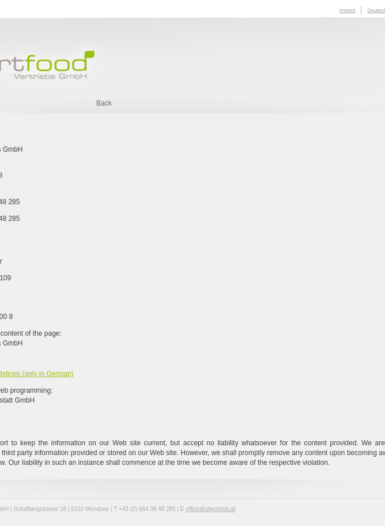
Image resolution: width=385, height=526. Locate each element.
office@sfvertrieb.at (210, 509)
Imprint (347, 10)
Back (104, 103)
